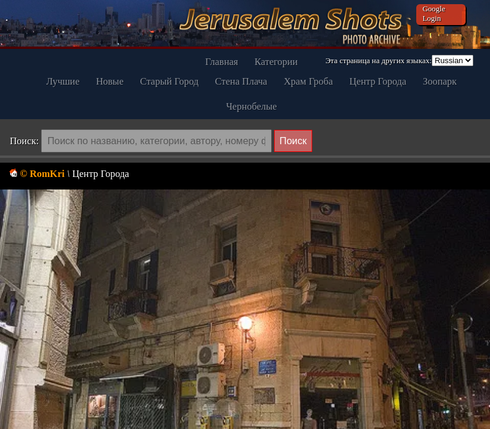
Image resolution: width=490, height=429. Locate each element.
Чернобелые (251, 106)
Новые (109, 81)
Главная (221, 61)
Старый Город (169, 81)
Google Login (433, 13)
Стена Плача (241, 81)
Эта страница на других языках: (378, 60)
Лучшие (63, 81)
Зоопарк (440, 81)
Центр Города (378, 81)
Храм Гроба (308, 81)
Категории (276, 61)
